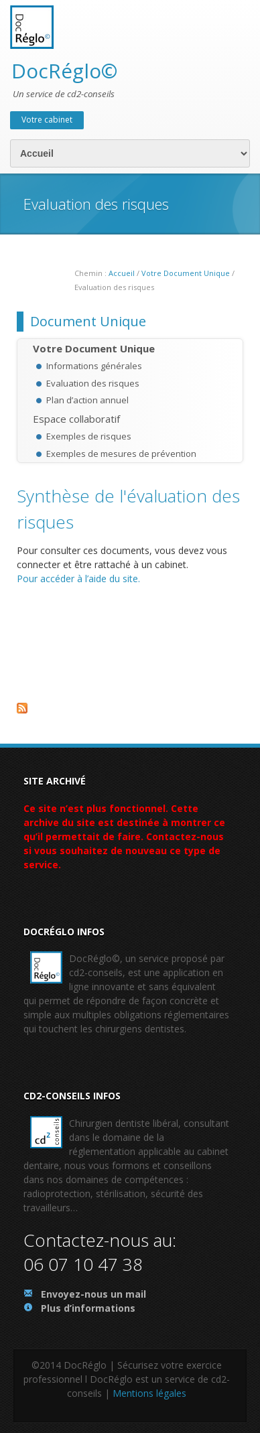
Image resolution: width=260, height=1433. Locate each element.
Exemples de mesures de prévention (121, 454)
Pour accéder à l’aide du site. (78, 578)
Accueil (122, 273)
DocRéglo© (64, 70)
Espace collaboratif (76, 418)
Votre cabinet (46, 119)
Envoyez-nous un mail (93, 1294)
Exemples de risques (88, 436)
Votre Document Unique (185, 273)
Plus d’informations (88, 1308)
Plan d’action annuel (87, 400)
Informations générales (94, 366)
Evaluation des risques (92, 383)
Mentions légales (149, 1393)
